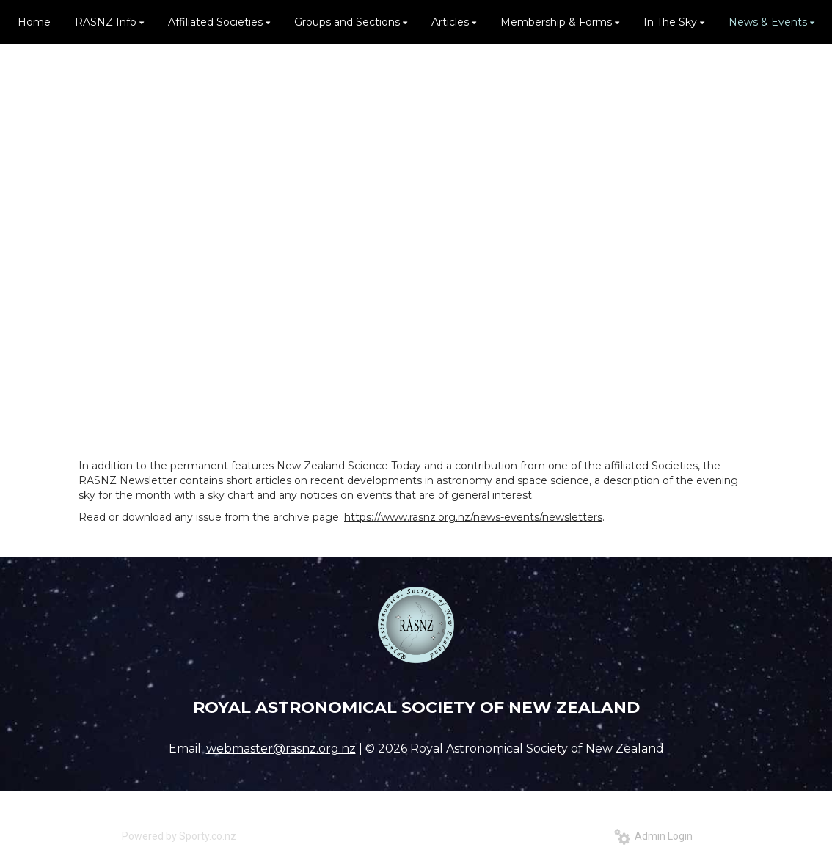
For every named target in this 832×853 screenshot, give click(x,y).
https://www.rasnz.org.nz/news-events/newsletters (473, 517)
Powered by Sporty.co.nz (179, 836)
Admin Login (653, 836)
